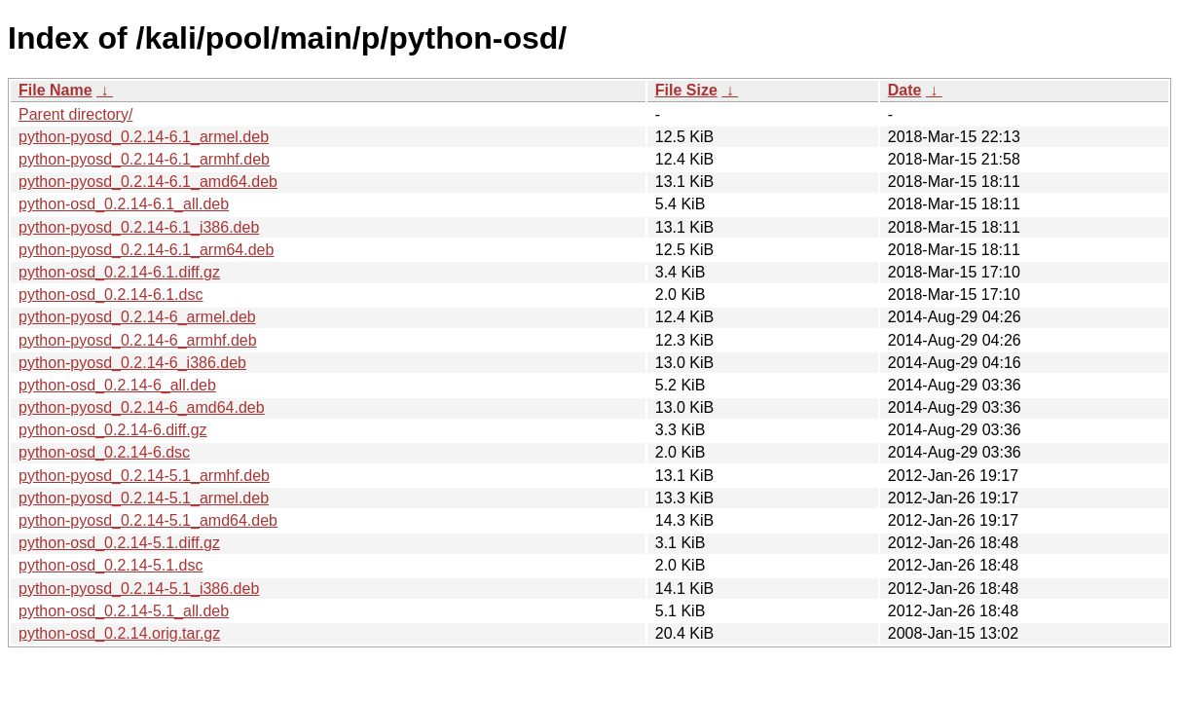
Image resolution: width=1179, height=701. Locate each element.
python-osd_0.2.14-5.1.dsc (110, 565)
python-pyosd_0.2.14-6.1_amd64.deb (147, 181)
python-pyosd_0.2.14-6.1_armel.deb (143, 137)
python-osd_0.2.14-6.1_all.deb (123, 204)
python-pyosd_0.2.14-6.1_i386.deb (138, 227)
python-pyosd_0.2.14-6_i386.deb (132, 362)
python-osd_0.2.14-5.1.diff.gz (119, 543)
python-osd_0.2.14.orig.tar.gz (119, 633)
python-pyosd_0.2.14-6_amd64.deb (141, 407)
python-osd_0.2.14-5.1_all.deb (123, 611)
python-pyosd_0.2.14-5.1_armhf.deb (144, 475)
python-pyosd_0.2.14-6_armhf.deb (137, 340)
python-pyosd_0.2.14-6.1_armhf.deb (144, 159)
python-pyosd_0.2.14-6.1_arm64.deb (146, 249)
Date (905, 90)
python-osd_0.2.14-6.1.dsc (110, 294)
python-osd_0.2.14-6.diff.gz (112, 430)
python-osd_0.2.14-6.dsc (104, 452)
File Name (55, 90)
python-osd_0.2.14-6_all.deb (117, 385)
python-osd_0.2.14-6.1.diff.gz (119, 272)
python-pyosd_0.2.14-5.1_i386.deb (138, 588)
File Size (686, 90)
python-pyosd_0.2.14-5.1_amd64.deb (147, 520)
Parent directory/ (75, 114)
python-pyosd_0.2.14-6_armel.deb (137, 317)
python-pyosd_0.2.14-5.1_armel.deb (143, 498)
